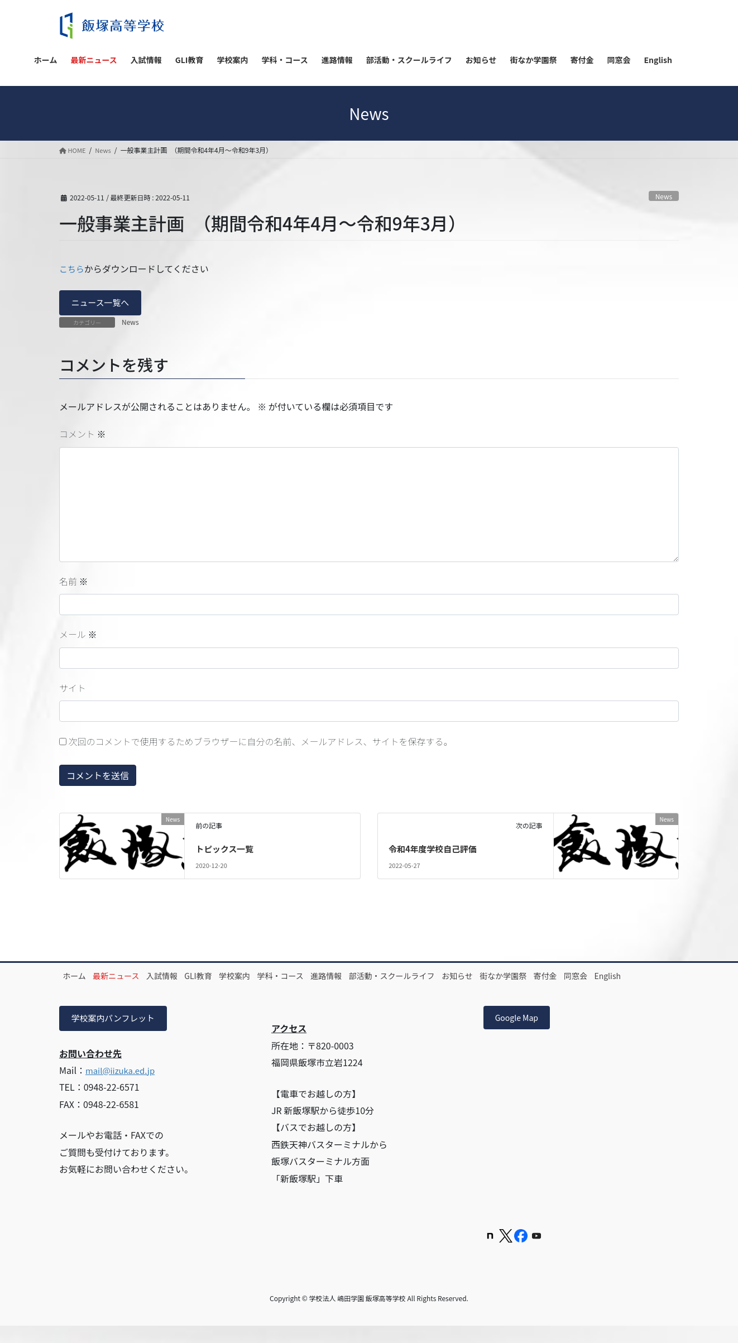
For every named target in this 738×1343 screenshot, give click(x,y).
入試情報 (185, 977)
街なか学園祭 (591, 977)
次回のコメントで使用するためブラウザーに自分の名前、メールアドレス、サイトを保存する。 (261, 743)
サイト (72, 689)
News (663, 195)
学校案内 (276, 977)
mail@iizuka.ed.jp (122, 1086)
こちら (72, 268)
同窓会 (79, 990)
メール (78, 635)
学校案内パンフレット (116, 1033)
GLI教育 (231, 977)
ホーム (79, 977)
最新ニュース (130, 977)
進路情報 (386, 977)
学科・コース (331, 977)
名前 (73, 582)
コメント (82, 435)
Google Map (520, 1033)
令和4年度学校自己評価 (436, 850)
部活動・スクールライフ (462, 977)
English (120, 990)
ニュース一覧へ (103, 303)
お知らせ (536, 977)
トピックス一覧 (226, 850)
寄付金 (642, 977)
